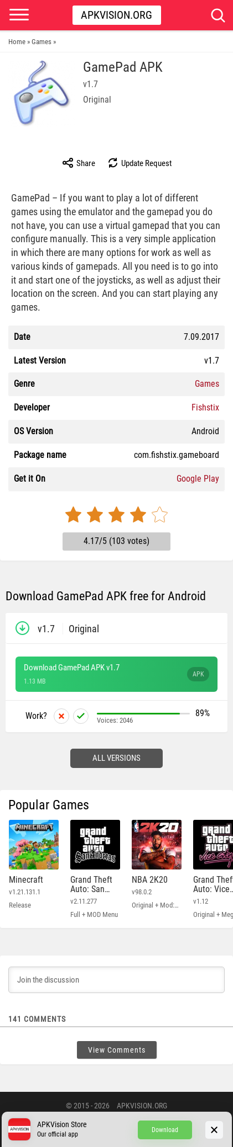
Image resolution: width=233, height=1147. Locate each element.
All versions (116, 758)
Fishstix (205, 407)
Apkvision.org (116, 15)
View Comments (117, 1049)
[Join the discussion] (116, 980)
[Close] (214, 1130)
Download (165, 1130)
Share (78, 162)
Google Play (198, 478)
